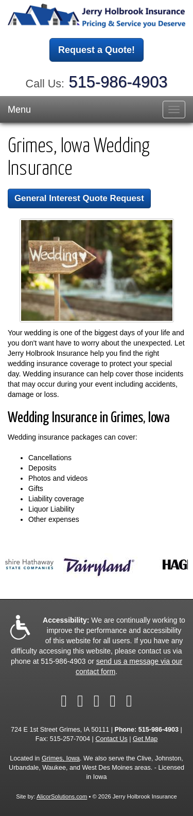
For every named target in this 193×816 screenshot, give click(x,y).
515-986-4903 (118, 82)
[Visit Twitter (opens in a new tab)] (80, 701)
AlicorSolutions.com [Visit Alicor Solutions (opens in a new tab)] (62, 796)
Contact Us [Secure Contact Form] (111, 738)
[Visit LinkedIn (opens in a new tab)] (97, 701)
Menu (19, 109)
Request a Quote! (96, 50)
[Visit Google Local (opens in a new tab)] (129, 701)
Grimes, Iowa (61, 758)
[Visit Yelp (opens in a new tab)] (112, 701)
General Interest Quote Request (79, 198)
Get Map (145, 738)
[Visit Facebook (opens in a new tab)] (64, 701)
